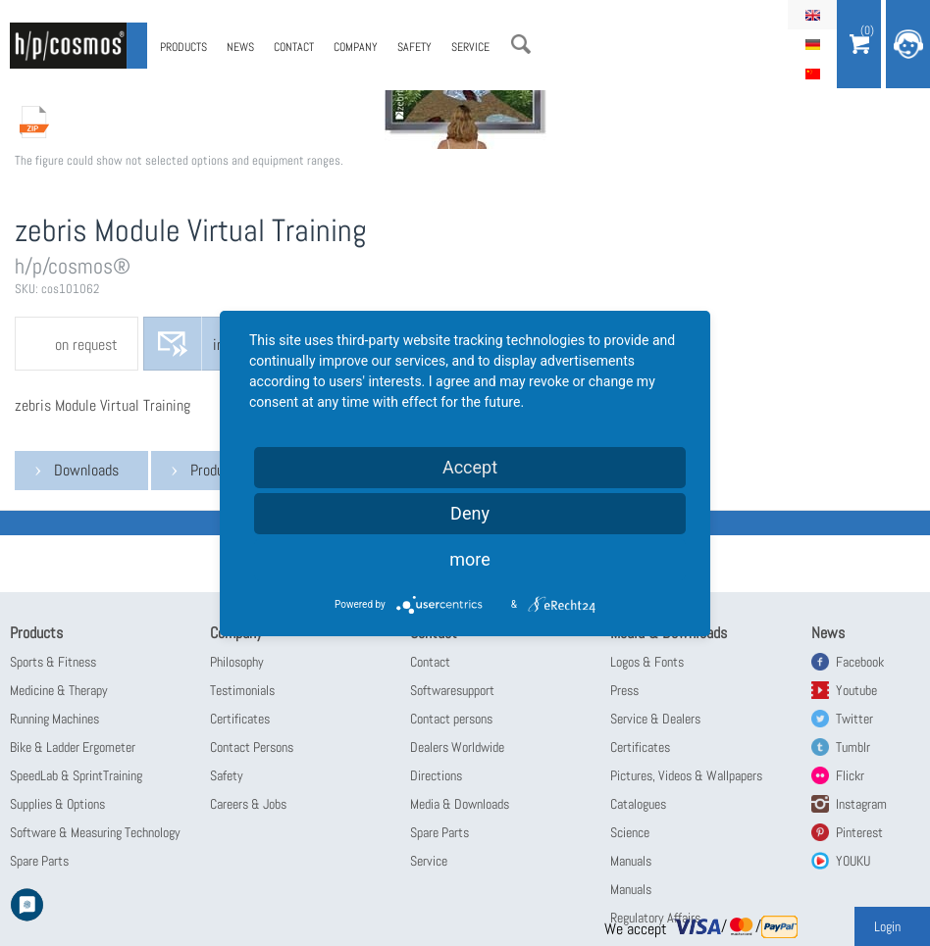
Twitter (854, 718)
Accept (469, 467)
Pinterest (859, 832)
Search (521, 44)
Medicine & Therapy (59, 690)
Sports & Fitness (53, 662)
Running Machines (54, 718)
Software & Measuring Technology (95, 832)
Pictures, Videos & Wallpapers (686, 775)
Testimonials (242, 690)
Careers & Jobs (248, 804)
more (470, 559)
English (812, 14)
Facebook (860, 662)
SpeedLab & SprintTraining (76, 775)
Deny (470, 513)
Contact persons (451, 718)
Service (470, 47)
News (240, 47)
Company (356, 47)
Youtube (856, 690)
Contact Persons (251, 747)
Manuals (630, 861)
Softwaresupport (452, 690)
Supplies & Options (57, 804)
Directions (436, 775)
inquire (233, 344)
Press (624, 690)
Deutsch (812, 44)
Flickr (850, 775)
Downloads (86, 470)
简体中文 (812, 73)
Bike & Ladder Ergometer (72, 747)
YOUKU (853, 861)
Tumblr (853, 747)
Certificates (240, 718)
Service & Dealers (655, 718)
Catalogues (638, 804)
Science (629, 832)
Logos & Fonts (647, 662)
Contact (294, 47)
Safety (414, 47)
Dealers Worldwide (457, 747)
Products (183, 47)
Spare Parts (39, 861)
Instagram (861, 804)
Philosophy (237, 662)
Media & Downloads (459, 804)
